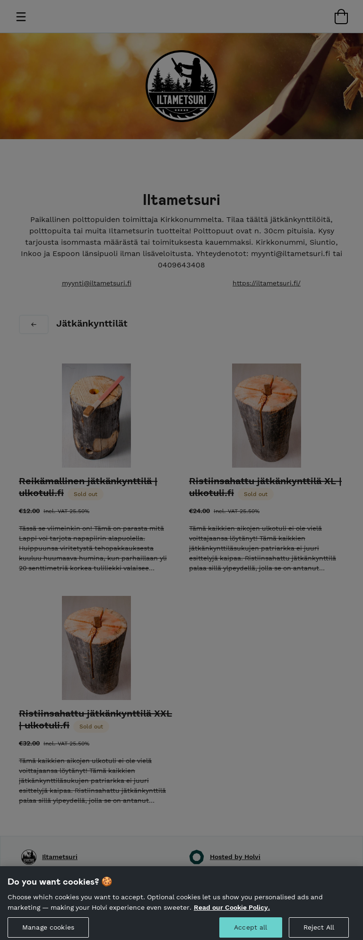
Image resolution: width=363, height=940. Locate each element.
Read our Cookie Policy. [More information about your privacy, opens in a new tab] (232, 910)
